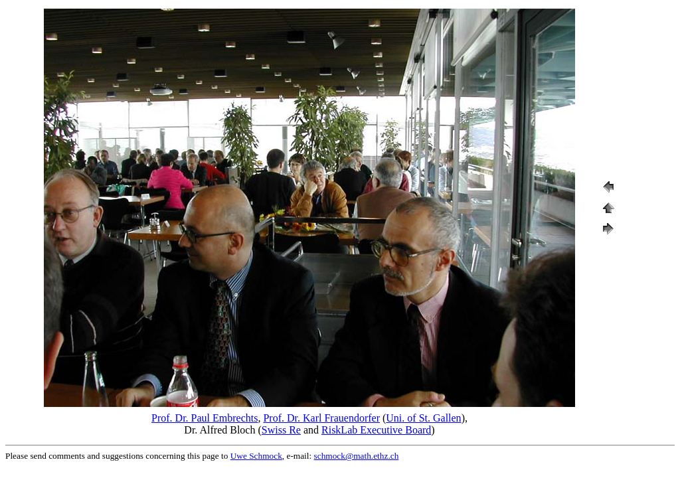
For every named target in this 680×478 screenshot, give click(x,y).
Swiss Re (281, 430)
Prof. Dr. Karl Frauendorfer (321, 418)
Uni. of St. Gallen (423, 418)
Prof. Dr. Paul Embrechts (204, 418)
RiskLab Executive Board (376, 430)
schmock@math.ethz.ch (356, 456)
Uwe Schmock (256, 456)
